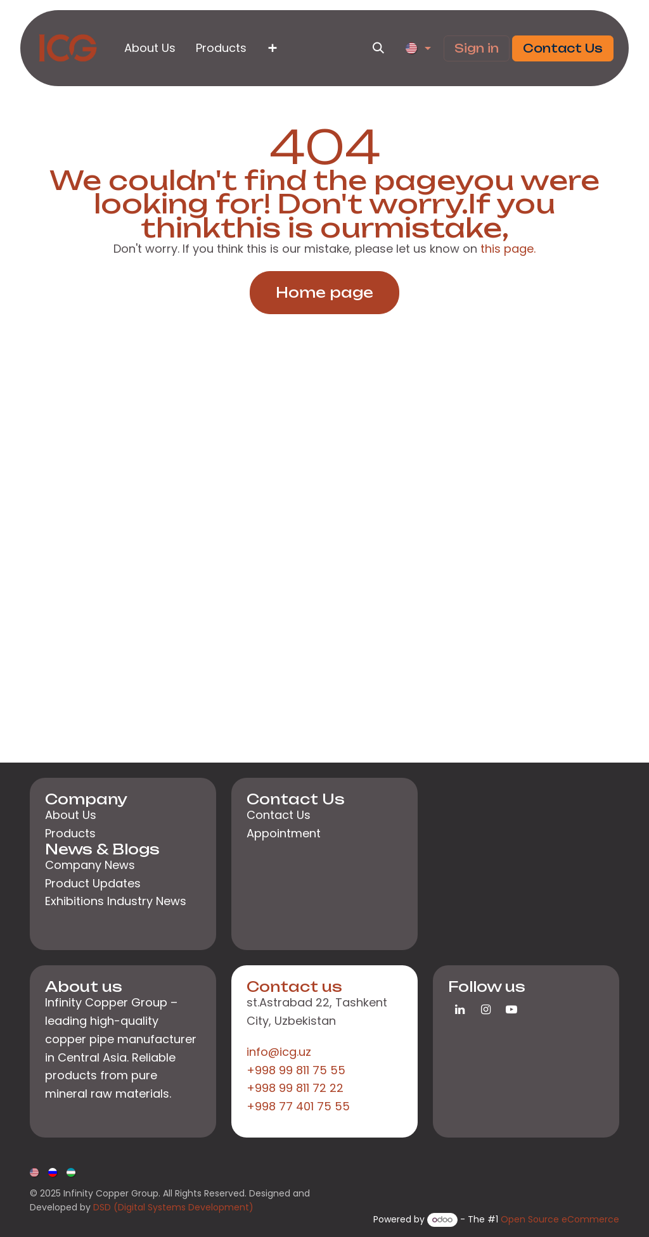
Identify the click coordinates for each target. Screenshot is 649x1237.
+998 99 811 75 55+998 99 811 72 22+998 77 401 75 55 (298, 1088)
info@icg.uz (279, 1052)
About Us (70, 815)
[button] (378, 48)
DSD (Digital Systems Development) (173, 1207)
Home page (324, 292)
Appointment (284, 833)
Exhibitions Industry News (115, 901)
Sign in (476, 48)
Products (70, 833)
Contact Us (563, 48)
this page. (508, 249)
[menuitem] (150, 48)
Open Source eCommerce (560, 1219)
